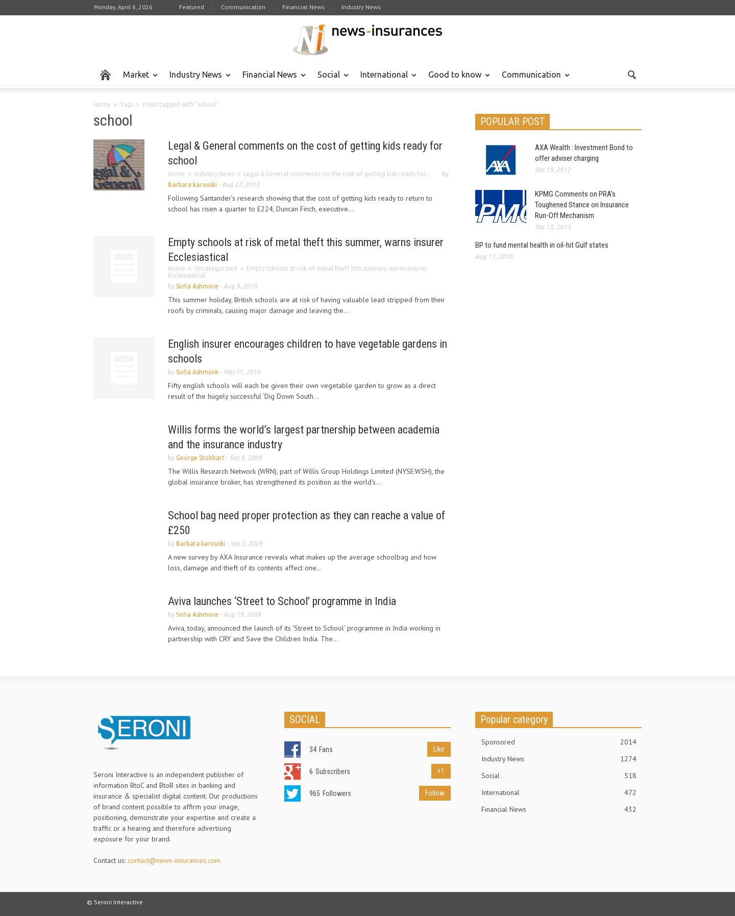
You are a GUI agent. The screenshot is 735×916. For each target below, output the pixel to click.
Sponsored (558, 742)
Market (137, 79)
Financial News (303, 7)
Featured (191, 7)
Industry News (361, 7)
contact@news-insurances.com (174, 860)
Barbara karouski (192, 184)
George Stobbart (200, 457)
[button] (631, 74)
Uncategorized (215, 268)
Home (102, 104)
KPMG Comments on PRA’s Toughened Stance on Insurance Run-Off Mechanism (582, 204)
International (385, 79)
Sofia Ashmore (197, 286)
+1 (441, 771)
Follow (435, 793)
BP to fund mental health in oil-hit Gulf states (541, 245)
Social (330, 79)
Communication (243, 7)
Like (439, 749)
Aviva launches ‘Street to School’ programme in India (282, 601)
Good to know (456, 79)
